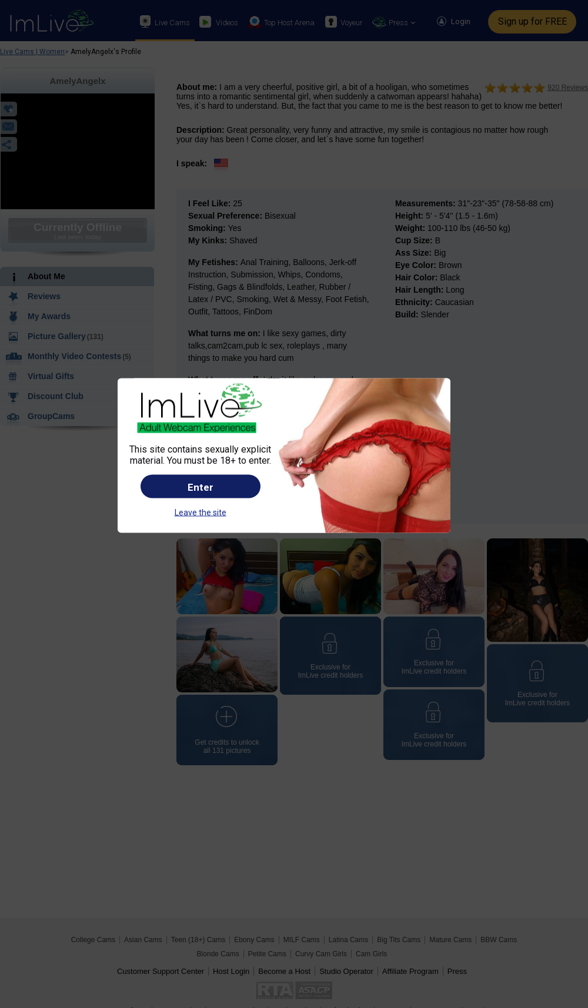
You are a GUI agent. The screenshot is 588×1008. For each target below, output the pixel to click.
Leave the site (200, 512)
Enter (200, 487)
